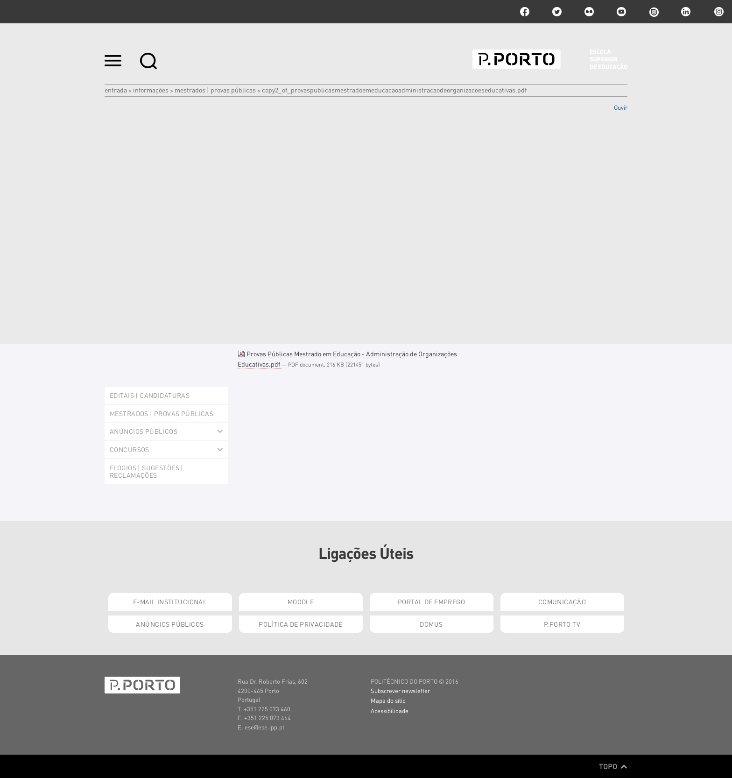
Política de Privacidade (301, 624)
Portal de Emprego (431, 601)
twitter (557, 11)
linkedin (685, 11)
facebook (524, 11)
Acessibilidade (389, 710)
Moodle (301, 601)
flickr (589, 11)
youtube (621, 11)
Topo (613, 766)
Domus (431, 624)
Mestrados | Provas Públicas (215, 89)
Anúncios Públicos (170, 624)
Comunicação (562, 601)
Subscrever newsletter (400, 690)
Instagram (718, 11)
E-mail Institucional (170, 601)
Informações (151, 89)
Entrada (116, 89)
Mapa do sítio (388, 700)
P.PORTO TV (562, 624)
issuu (653, 11)
